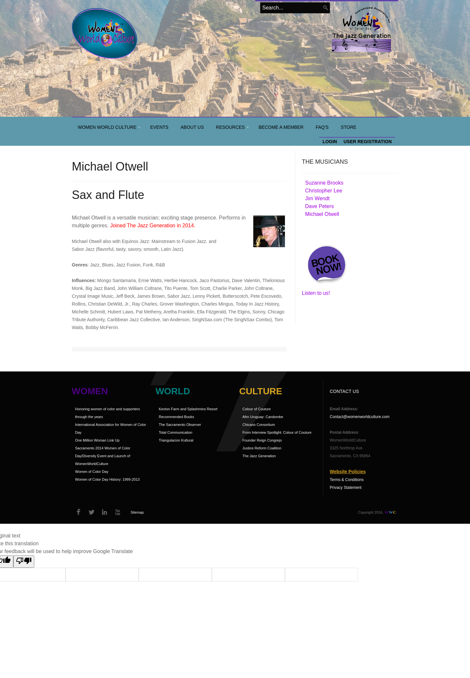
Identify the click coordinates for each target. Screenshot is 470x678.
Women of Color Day (91, 472)
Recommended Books (176, 417)
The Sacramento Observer (180, 425)
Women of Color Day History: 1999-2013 (107, 479)
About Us (192, 127)
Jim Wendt (317, 198)
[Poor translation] (23, 561)
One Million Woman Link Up (97, 440)
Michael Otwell (322, 214)
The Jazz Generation (259, 456)
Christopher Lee (323, 190)
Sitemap (137, 512)
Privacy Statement (345, 487)
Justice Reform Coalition (262, 448)
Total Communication (175, 432)
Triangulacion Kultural (176, 440)
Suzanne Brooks (324, 183)
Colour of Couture (257, 409)
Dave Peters (319, 206)
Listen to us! (316, 293)
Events (159, 127)
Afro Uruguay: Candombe (263, 417)
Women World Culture (107, 127)
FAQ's (322, 127)
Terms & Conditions (347, 479)
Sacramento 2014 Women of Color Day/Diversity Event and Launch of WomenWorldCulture (102, 456)
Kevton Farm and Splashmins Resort (188, 409)
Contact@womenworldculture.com (359, 416)
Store (348, 127)
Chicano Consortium (259, 425)
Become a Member (281, 127)
